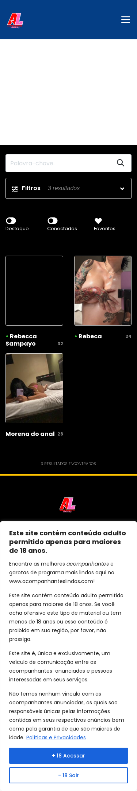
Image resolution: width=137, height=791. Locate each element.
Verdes (34, 49)
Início (11, 49)
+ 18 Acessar (68, 755)
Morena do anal (30, 434)
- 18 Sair (68, 775)
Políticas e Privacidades (56, 737)
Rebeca (90, 336)
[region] (68, 656)
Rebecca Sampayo (21, 340)
